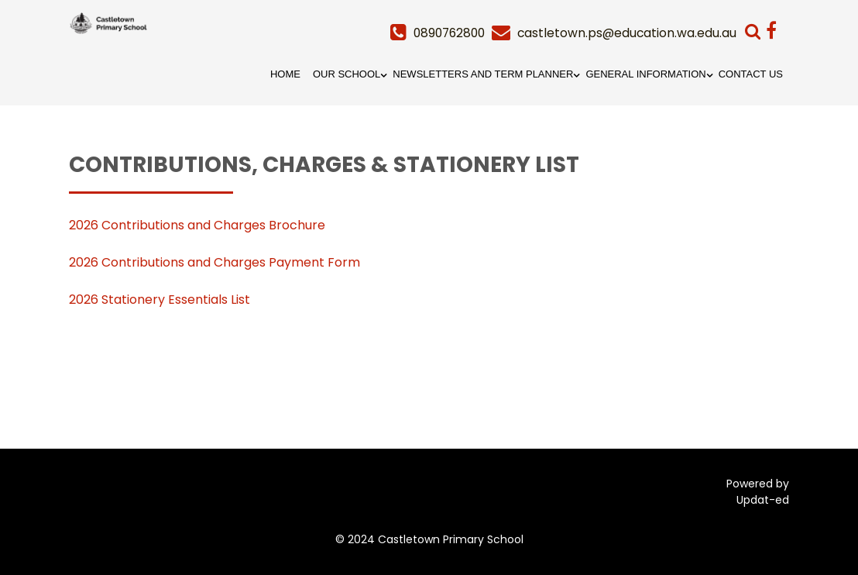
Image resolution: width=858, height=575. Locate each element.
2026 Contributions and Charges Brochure (197, 225)
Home (285, 74)
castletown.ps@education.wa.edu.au (625, 33)
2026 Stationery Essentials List (159, 299)
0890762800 (444, 33)
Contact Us (751, 74)
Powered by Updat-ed (757, 492)
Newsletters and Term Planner (483, 74)
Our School (346, 74)
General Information (645, 74)
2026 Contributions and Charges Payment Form (214, 262)
